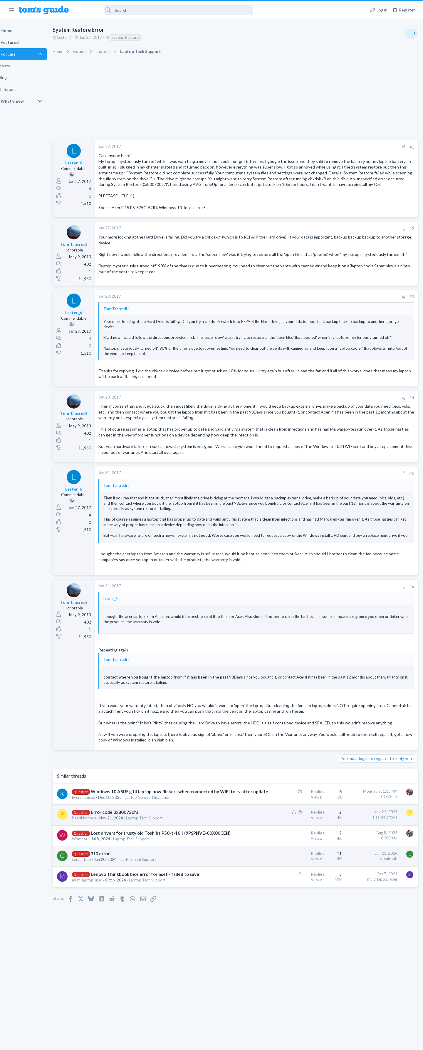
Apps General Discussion (361, 354)
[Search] (165, 10)
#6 (317, 628)
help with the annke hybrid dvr (376, 406)
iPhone (345, 456)
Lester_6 (79, 37)
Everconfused (98, 856)
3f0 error (115, 919)
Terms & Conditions (267, 1041)
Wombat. (95, 904)
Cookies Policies (189, 1041)
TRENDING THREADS (348, 319)
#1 (317, 147)
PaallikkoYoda (99, 877)
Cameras (347, 422)
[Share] (309, 147)
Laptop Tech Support (159, 877)
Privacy (226, 1041)
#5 (317, 509)
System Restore (140, 37)
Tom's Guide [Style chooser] (375, 1001)
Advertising (148, 1041)
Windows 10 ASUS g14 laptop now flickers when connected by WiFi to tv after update (376, 372)
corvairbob (96, 925)
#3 (317, 316)
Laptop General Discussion (162, 856)
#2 (317, 246)
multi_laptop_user (102, 951)
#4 (317, 421)
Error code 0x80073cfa (129, 871)
